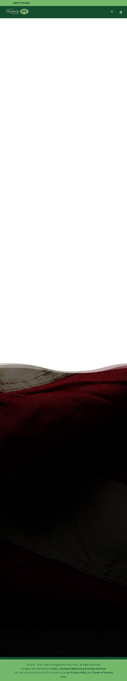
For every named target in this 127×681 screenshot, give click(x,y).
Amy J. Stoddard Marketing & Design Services (79, 668)
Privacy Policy (79, 672)
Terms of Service (102, 672)
